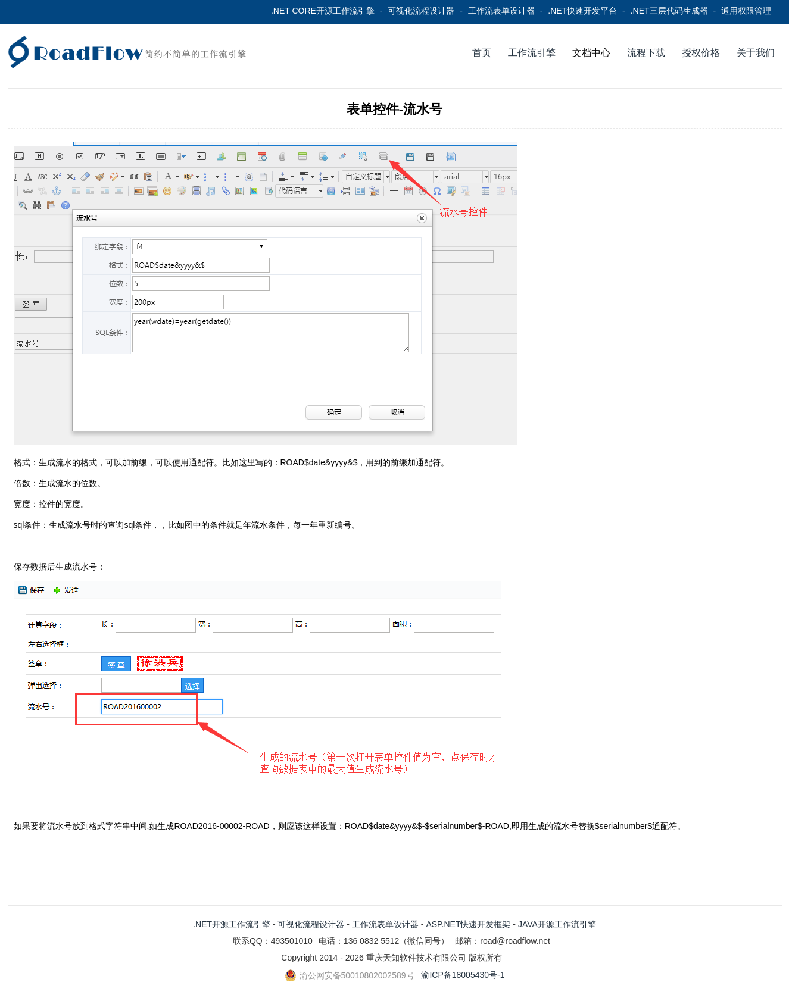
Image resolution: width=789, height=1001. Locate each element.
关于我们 (756, 53)
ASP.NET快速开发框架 (468, 924)
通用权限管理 (746, 10)
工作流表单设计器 (501, 10)
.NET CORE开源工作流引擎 (323, 10)
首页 (481, 53)
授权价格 (701, 53)
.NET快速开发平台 (582, 10)
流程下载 (646, 53)
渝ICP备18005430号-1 (462, 975)
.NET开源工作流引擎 (231, 924)
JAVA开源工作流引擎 (557, 924)
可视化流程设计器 (421, 10)
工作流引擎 (532, 53)
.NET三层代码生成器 (669, 10)
